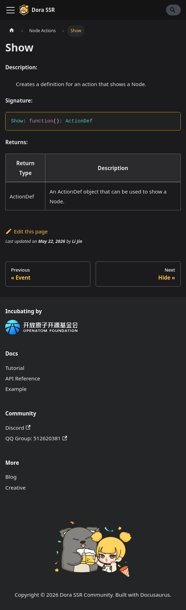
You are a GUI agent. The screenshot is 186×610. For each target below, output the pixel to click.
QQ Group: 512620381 (36, 438)
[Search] (173, 10)
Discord (17, 427)
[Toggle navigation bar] (10, 10)
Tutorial (14, 367)
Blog (10, 476)
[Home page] (11, 30)
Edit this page (26, 231)
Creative (15, 487)
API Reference (22, 378)
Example (16, 388)
